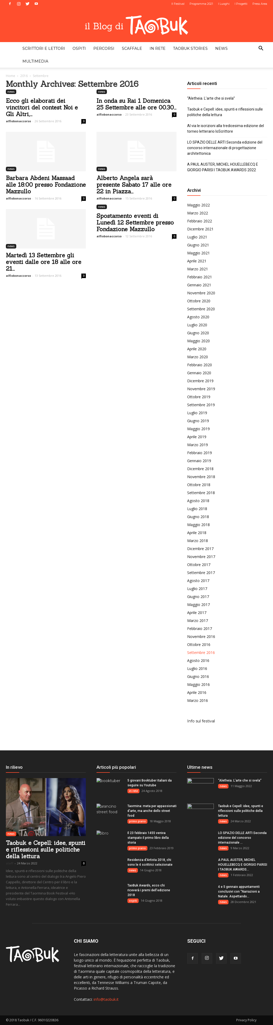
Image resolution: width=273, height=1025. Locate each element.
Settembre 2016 (201, 652)
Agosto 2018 (198, 500)
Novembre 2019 (201, 388)
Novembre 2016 (201, 636)
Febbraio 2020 (199, 364)
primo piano (137, 821)
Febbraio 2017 (199, 628)
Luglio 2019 (197, 412)
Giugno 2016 (198, 676)
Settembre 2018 (201, 492)
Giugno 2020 (198, 332)
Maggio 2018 (198, 524)
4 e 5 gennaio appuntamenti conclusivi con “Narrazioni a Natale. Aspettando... (239, 891)
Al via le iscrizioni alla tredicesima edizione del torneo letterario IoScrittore (225, 128)
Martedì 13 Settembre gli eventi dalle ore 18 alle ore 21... (43, 262)
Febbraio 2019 (199, 452)
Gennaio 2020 (199, 372)
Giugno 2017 (198, 596)
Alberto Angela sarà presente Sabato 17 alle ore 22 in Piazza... (134, 184)
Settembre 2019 (201, 404)
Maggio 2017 (198, 604)
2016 (24, 76)
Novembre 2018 (201, 476)
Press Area (259, 4)
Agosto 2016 (198, 660)
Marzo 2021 (197, 268)
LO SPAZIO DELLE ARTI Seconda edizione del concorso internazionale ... (242, 837)
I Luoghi (224, 4)
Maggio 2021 (198, 252)
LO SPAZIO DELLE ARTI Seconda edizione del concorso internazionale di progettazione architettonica (224, 148)
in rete (158, 48)
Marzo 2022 (197, 212)
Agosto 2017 (198, 580)
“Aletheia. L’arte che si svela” (211, 98)
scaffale (132, 48)
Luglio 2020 (197, 324)
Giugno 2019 (198, 420)
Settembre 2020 (201, 308)
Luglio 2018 (197, 508)
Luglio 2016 (197, 668)
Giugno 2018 (198, 516)
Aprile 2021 (196, 260)
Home (10, 76)
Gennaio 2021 (199, 284)
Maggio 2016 (198, 684)
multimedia (35, 61)
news (221, 48)
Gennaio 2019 (199, 460)
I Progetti (241, 4)
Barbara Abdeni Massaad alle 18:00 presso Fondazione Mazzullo (46, 184)
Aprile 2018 (196, 532)
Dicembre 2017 (200, 548)
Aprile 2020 (196, 348)
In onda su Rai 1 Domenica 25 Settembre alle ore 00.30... (136, 104)
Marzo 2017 (197, 620)
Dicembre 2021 (200, 228)
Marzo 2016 (197, 700)
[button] (260, 48)
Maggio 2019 (198, 428)
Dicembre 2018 (200, 468)
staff (9, 863)
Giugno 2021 (198, 244)
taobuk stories (190, 48)
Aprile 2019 (196, 436)
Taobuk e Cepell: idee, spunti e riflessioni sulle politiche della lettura (225, 112)
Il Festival (177, 4)
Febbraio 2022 (199, 220)
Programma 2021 (201, 4)
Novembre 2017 (201, 556)
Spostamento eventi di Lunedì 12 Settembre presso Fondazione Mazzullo (135, 222)
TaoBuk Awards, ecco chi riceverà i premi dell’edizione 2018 (148, 890)
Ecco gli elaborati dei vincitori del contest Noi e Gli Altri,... (42, 107)
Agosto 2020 (198, 316)
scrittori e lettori (43, 48)
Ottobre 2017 (198, 564)
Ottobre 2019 (198, 396)
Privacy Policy (246, 1020)
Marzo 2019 (197, 444)
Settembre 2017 (201, 572)
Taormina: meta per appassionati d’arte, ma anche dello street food (151, 810)
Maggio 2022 (198, 205)
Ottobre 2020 (198, 300)
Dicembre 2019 (200, 380)
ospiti (79, 48)
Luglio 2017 (197, 588)
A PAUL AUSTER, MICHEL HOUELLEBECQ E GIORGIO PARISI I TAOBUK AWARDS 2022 (222, 167)
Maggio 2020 (198, 340)
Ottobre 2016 (198, 644)
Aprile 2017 (196, 612)
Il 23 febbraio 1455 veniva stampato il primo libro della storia (148, 837)
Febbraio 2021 (199, 276)
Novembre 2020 (201, 292)
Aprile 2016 (196, 692)
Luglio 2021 (197, 236)
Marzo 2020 (197, 356)
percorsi (103, 48)
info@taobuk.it (106, 999)
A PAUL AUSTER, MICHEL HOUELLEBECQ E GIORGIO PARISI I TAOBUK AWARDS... (242, 864)
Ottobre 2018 (198, 484)
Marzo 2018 (197, 540)
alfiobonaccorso (18, 121)
